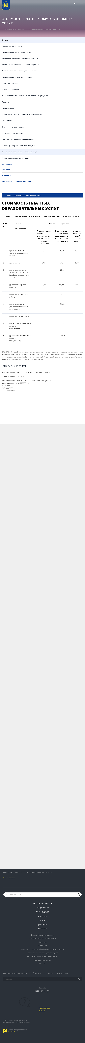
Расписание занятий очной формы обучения (19, 71)
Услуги (42, 920)
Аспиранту (42, 175)
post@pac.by (47, 872)
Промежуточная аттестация (13, 133)
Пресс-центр (42, 924)
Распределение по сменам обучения (16, 52)
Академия (42, 916)
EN (43, 991)
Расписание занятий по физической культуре (20, 58)
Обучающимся (8, 29)
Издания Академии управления (42, 935)
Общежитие (7, 120)
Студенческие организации (13, 127)
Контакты (42, 929)
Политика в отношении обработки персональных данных (42, 949)
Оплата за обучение (10, 83)
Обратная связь (9, 878)
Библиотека (42, 946)
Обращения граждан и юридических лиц (42, 939)
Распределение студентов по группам (17, 77)
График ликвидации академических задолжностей (22, 114)
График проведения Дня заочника (15, 158)
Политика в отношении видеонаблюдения (42, 953)
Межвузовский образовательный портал (42, 956)
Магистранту (42, 164)
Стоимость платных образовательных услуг (19, 152)
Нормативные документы (12, 46)
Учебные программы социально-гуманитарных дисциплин (25, 96)
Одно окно (42, 942)
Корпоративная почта (42, 960)
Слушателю (42, 170)
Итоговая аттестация (10, 89)
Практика (5, 102)
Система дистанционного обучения (17, 181)
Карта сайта (42, 963)
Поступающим (42, 907)
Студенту (21, 29)
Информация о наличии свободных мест (18, 139)
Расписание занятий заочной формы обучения (20, 64)
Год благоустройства (42, 903)
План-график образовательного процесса (18, 145)
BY (48, 991)
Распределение (8, 108)
